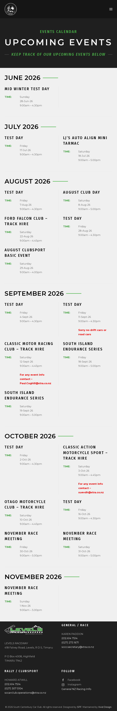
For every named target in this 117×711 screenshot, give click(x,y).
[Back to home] (11, 9)
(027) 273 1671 (70, 642)
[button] (110, 9)
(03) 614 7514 (70, 638)
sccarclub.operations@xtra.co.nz (25, 692)
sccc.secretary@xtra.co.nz (78, 646)
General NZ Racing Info (76, 689)
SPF (79, 707)
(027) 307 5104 (14, 688)
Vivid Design (105, 707)
